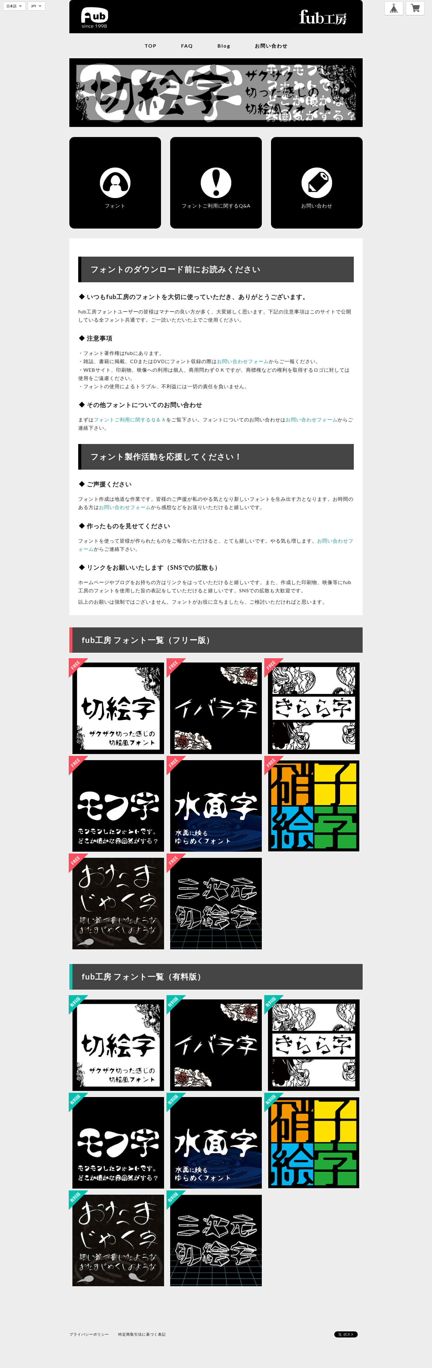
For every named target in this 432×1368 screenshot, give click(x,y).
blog (224, 46)
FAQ (187, 46)
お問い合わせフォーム (243, 361)
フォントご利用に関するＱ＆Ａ (130, 419)
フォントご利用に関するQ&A (216, 205)
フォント (115, 205)
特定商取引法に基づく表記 (142, 1334)
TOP (151, 46)
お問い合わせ (271, 46)
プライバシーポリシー (89, 1334)
